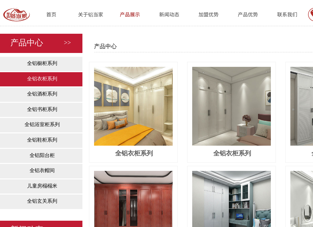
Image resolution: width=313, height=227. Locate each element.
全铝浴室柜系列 (42, 124)
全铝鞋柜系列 (42, 140)
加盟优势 (208, 14)
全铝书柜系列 (42, 109)
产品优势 (248, 14)
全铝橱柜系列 (42, 63)
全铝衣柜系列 (42, 78)
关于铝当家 (90, 14)
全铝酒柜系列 (42, 93)
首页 (51, 14)
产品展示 (130, 14)
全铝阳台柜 (42, 155)
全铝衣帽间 (42, 170)
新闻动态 (169, 14)
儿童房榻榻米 (42, 186)
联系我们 (287, 14)
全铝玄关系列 (42, 201)
